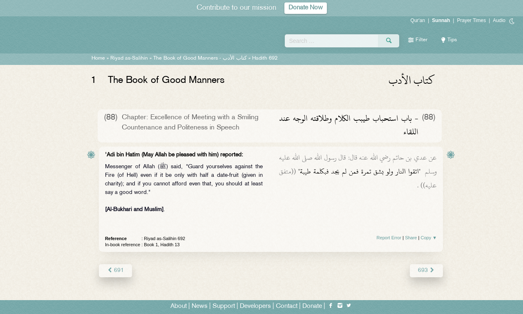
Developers (255, 306)
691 (115, 270)
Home (98, 58)
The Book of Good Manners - (200, 58)
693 (426, 270)
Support (223, 306)
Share (411, 237)
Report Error (389, 237)
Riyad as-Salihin (129, 58)
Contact (286, 306)
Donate (312, 306)
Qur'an (418, 20)
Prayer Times (471, 20)
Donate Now (305, 8)
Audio (499, 20)
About (178, 306)
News (200, 306)
